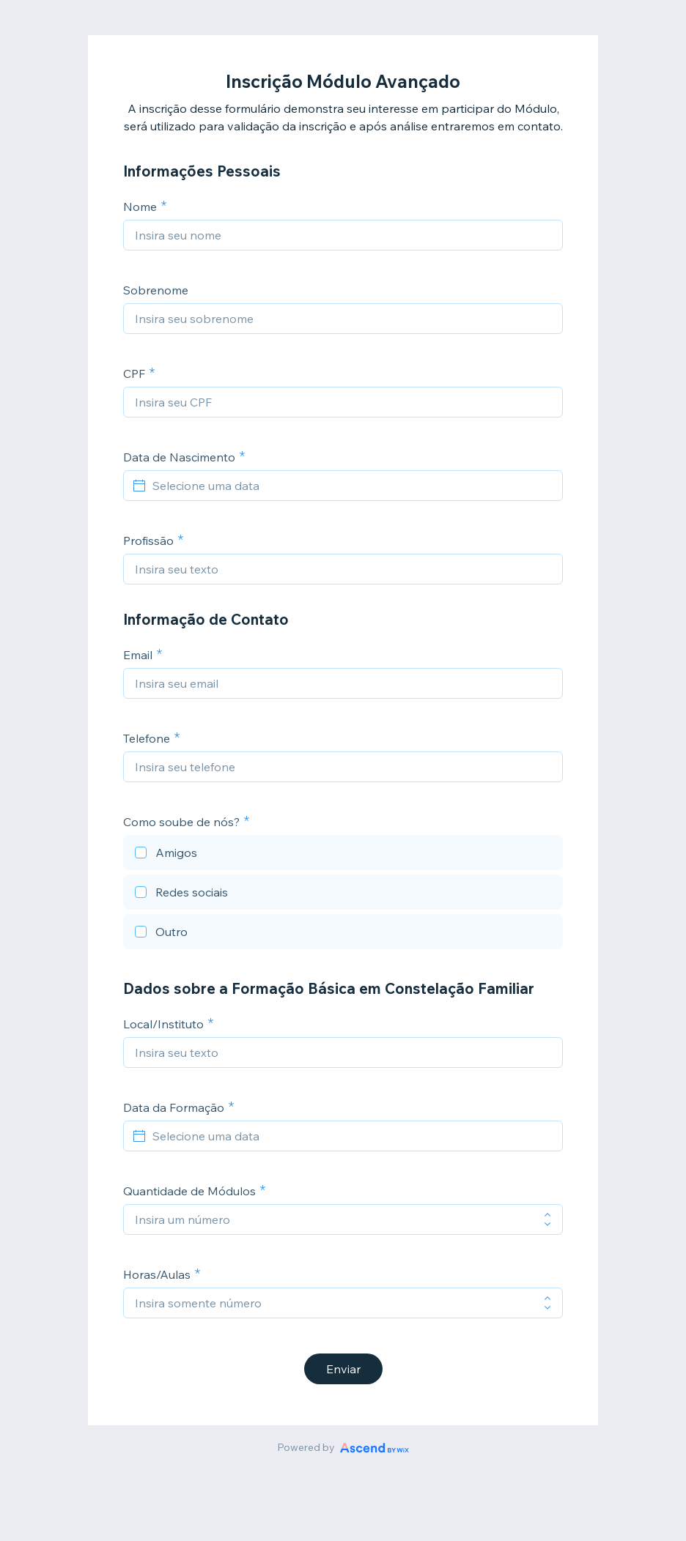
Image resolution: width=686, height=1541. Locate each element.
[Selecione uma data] (352, 485)
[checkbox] (343, 855)
